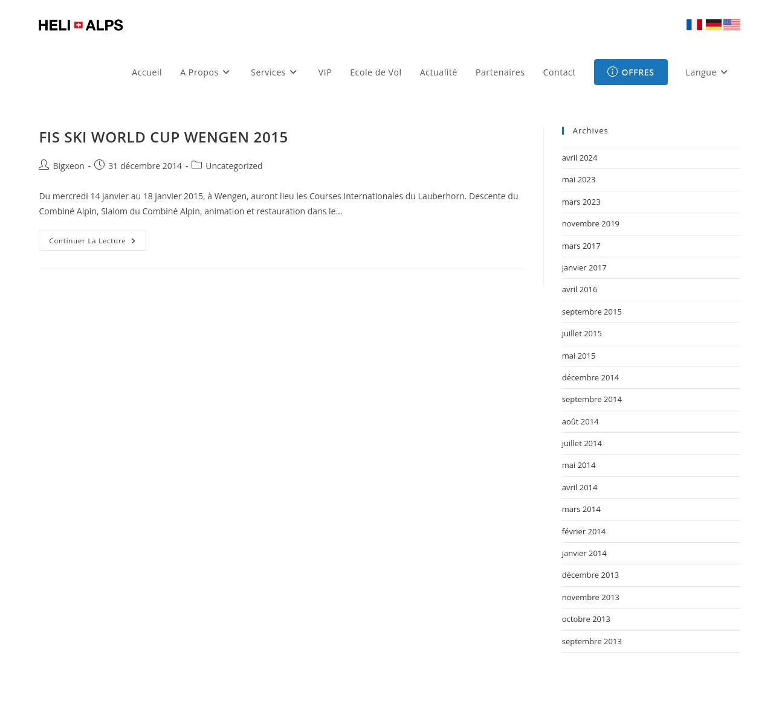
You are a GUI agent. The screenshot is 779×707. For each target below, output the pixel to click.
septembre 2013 (592, 641)
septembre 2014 (592, 399)
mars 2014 (581, 509)
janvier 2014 (584, 553)
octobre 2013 (586, 618)
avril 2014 (580, 487)
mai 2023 (579, 179)
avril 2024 (580, 157)
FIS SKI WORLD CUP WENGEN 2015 (163, 137)
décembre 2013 (590, 574)
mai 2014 (579, 464)
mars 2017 (581, 245)
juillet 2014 (582, 443)
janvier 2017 (584, 267)
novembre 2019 (590, 223)
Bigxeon (68, 165)
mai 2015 (579, 355)
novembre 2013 (590, 597)
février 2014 (584, 531)
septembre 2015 (592, 311)
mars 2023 (581, 201)
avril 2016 (580, 289)
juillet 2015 (582, 333)
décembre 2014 (590, 377)
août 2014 (580, 421)
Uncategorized (233, 165)
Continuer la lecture (97, 243)
